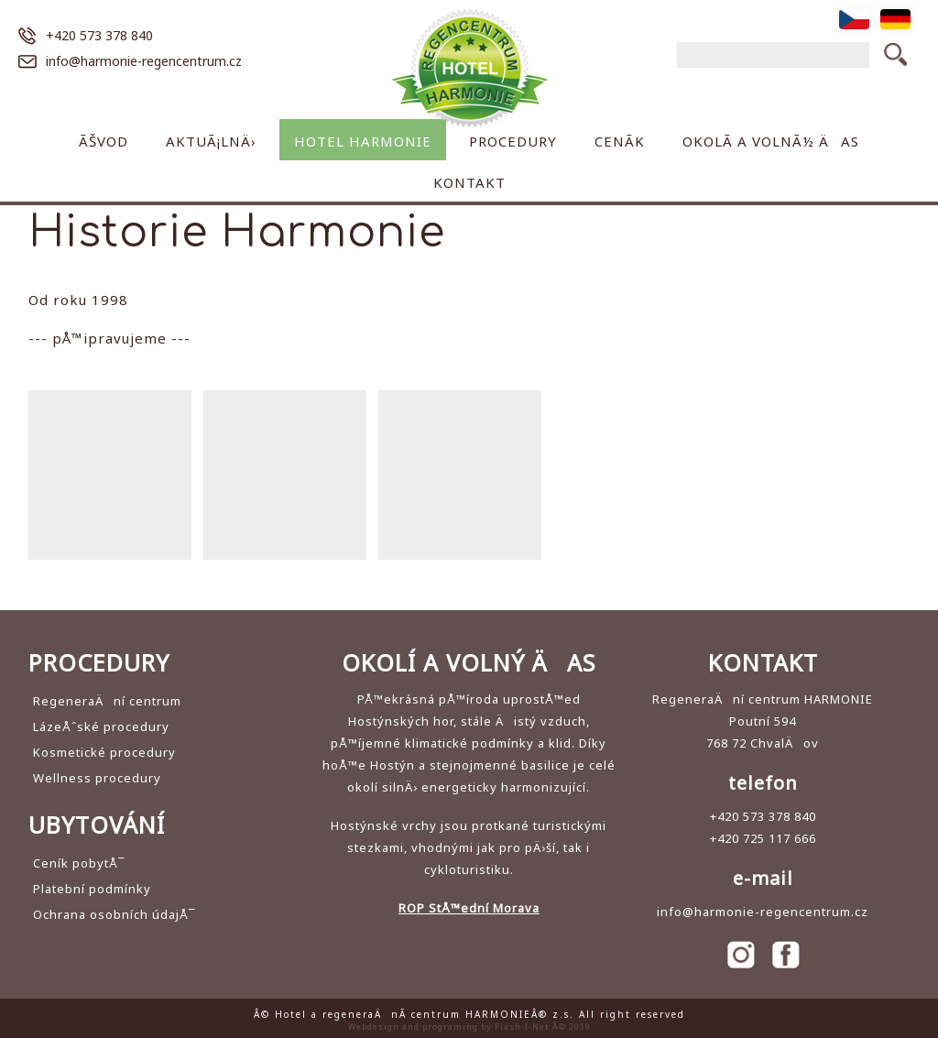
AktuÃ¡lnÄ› (211, 141)
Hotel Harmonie (362, 141)
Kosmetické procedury (104, 752)
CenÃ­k (619, 141)
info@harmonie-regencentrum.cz (144, 61)
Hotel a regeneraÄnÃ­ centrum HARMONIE (469, 68)
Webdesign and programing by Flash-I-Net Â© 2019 (469, 1027)
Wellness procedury (97, 778)
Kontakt (469, 182)
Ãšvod (103, 141)
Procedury (513, 141)
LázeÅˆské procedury (101, 726)
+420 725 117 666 (763, 838)
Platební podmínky (92, 888)
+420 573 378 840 (99, 35)
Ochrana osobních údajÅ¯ (114, 914)
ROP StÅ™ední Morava (469, 908)
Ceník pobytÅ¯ (79, 863)
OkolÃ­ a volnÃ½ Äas (770, 141)
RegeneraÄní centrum (107, 701)
